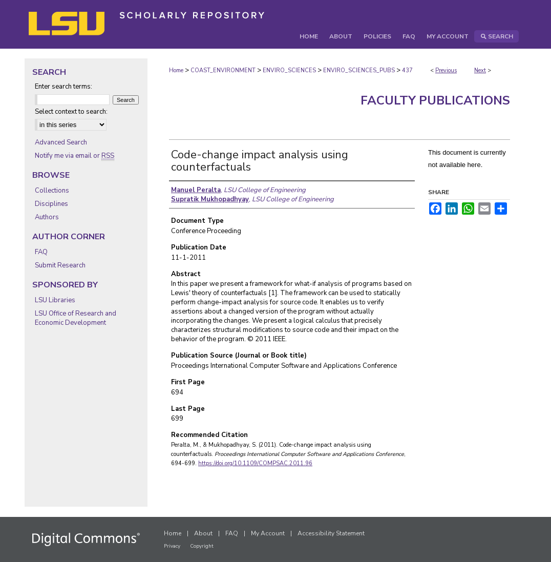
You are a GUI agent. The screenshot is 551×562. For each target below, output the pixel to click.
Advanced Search (61, 142)
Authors (47, 217)
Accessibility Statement (331, 533)
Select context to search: (71, 111)
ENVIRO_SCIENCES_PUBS (359, 70)
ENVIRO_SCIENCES (289, 70)
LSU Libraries (55, 300)
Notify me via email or (74, 155)
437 (407, 70)
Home (176, 70)
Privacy (172, 546)
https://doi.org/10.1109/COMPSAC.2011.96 (255, 463)
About (203, 533)
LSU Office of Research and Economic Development (75, 318)
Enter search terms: (63, 86)
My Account (268, 533)
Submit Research (60, 265)
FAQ (41, 252)
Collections (52, 190)
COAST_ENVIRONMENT (223, 70)
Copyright (202, 546)
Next (480, 70)
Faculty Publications (435, 100)
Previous (446, 70)
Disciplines (51, 204)
